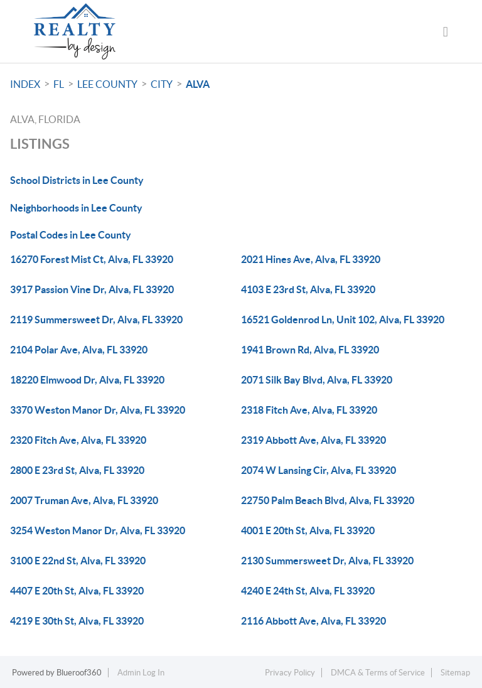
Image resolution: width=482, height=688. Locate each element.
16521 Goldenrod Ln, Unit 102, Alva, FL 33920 (342, 319)
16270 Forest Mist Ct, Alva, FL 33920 (91, 259)
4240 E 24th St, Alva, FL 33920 (308, 591)
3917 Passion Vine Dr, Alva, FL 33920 (92, 289)
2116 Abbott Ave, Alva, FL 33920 (313, 621)
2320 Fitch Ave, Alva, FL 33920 (78, 440)
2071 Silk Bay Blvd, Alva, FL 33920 (316, 380)
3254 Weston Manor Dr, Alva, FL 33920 (97, 530)
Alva (198, 84)
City (162, 84)
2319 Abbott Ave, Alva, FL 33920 (313, 440)
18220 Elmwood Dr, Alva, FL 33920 (87, 380)
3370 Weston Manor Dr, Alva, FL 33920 (97, 410)
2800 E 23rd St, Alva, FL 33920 (77, 470)
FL (58, 84)
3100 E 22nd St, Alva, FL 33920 (78, 561)
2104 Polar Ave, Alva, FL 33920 (78, 350)
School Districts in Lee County (77, 180)
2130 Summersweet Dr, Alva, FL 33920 (327, 561)
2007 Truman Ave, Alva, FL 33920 (84, 500)
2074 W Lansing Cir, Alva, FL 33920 (318, 470)
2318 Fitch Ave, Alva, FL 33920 (309, 410)
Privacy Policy (290, 672)
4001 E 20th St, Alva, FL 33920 (308, 530)
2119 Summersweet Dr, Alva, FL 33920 (96, 319)
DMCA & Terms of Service (378, 672)
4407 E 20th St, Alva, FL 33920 (77, 591)
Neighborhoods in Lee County (76, 207)
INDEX (25, 84)
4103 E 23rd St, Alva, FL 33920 (308, 289)
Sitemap (455, 672)
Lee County (107, 84)
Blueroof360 (79, 672)
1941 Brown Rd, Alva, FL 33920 (310, 350)
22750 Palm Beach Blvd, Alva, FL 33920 (327, 500)
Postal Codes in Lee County (70, 234)
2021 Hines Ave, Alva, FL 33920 (310, 259)
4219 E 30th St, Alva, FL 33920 (77, 621)
